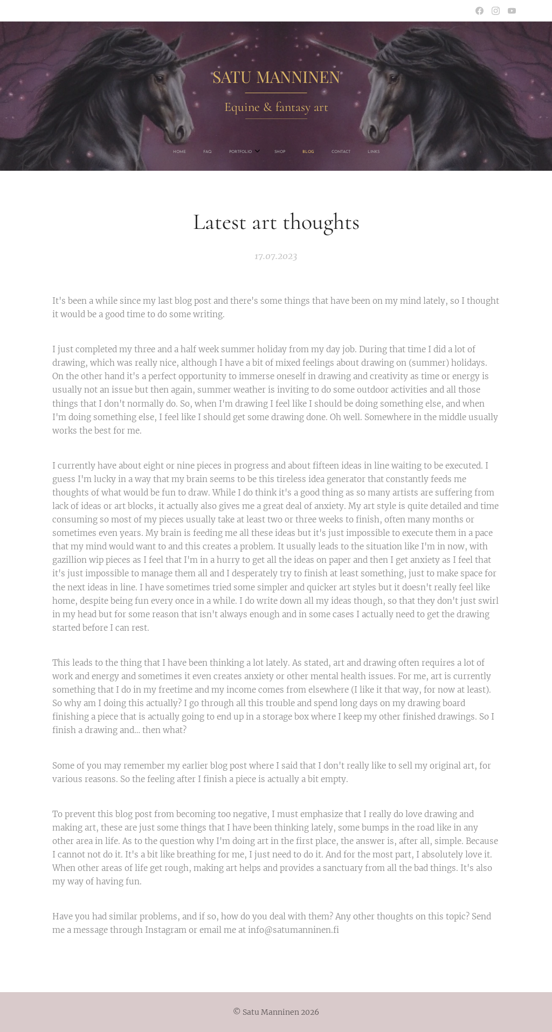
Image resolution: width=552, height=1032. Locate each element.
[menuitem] (226, 151)
